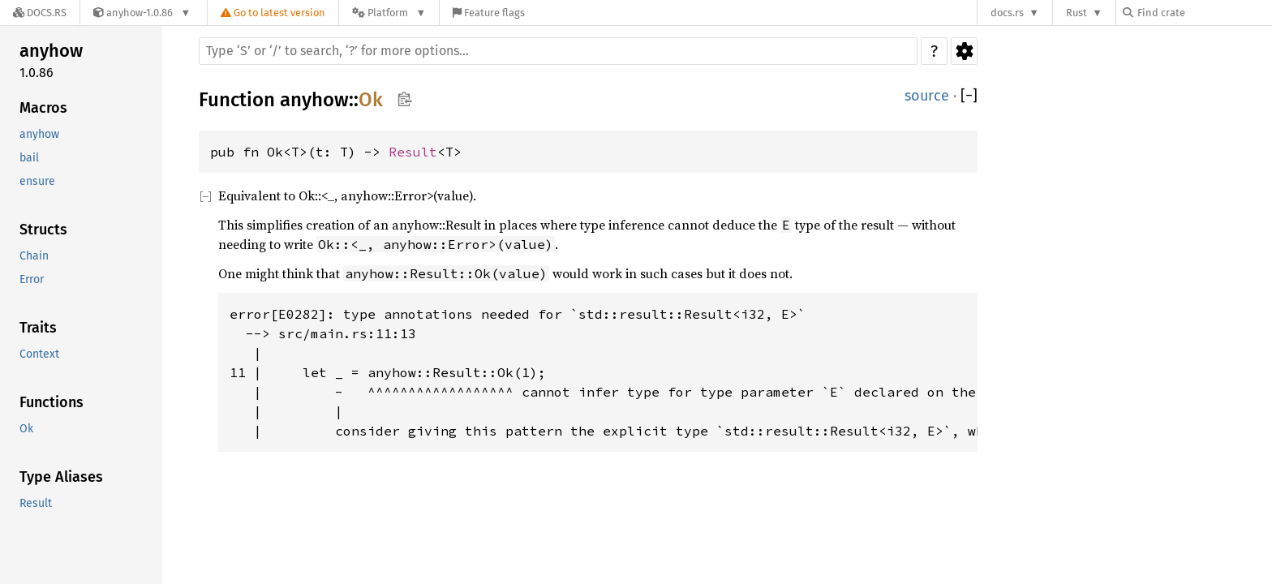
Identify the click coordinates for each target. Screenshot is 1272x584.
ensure (37, 181)
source (927, 96)
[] (969, 96)
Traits (38, 328)
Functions (51, 402)
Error (31, 279)
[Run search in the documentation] (558, 51)
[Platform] (389, 12)
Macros (43, 108)
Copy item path (404, 99)
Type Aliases (61, 477)
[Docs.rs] (40, 12)
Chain (34, 256)
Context (39, 354)
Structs (43, 229)
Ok (26, 429)
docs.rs (1007, 12)
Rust (1076, 12)
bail (29, 158)
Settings (964, 51)
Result (35, 503)
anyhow (51, 51)
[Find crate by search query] (1204, 12)
